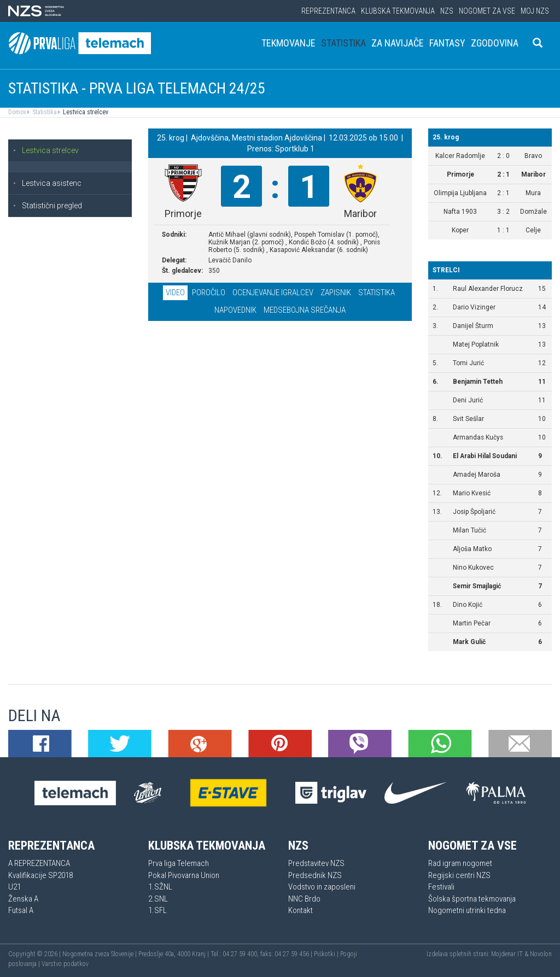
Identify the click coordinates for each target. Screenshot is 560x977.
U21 (14, 887)
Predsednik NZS (315, 875)
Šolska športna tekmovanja (472, 899)
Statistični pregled (47, 205)
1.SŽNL (160, 887)
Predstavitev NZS (316, 863)
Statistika (343, 43)
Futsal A (20, 910)
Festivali (441, 887)
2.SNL (158, 899)
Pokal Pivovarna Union (183, 875)
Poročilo (208, 292)
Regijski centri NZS (459, 875)
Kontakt (300, 910)
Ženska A (23, 899)
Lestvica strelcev (84, 112)
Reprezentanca (328, 11)
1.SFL (157, 910)
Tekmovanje (288, 43)
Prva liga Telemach (178, 863)
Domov (17, 112)
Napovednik (235, 310)
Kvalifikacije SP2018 (40, 875)
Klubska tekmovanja (398, 11)
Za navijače (397, 43)
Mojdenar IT (507, 954)
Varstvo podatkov (65, 964)
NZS (446, 11)
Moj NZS (535, 11)
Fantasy (447, 43)
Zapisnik (335, 292)
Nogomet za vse (487, 11)
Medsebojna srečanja (305, 310)
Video (175, 292)
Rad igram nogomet (460, 863)
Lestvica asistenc (47, 183)
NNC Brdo (304, 899)
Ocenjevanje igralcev (272, 292)
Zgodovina (494, 43)
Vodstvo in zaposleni (321, 887)
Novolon (541, 954)
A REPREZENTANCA (39, 863)
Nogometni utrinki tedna (467, 910)
